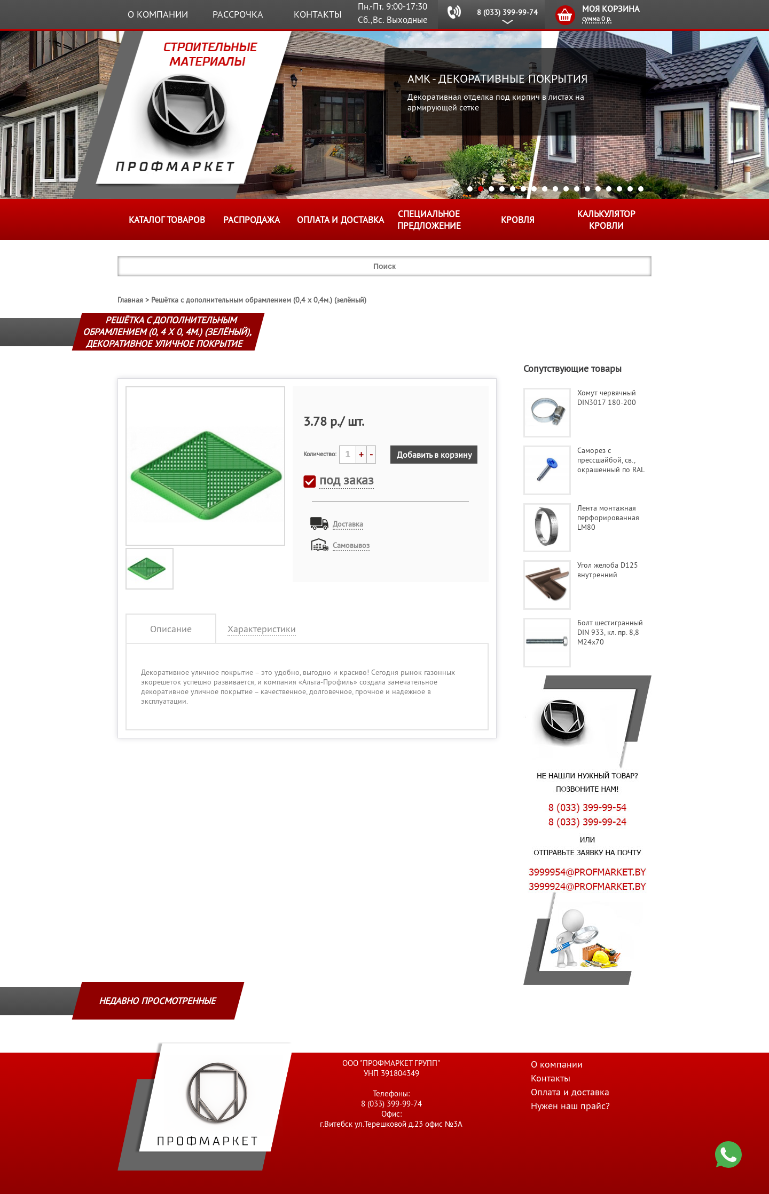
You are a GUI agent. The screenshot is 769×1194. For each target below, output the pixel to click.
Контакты (318, 14)
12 (587, 189)
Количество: (319, 454)
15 (619, 189)
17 (641, 189)
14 (608, 189)
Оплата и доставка (340, 220)
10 (566, 189)
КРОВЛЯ (518, 220)
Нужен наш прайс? (570, 1106)
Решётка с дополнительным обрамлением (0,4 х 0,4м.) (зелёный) (258, 300)
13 (598, 189)
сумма (596, 18)
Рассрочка (238, 14)
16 (630, 189)
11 (576, 189)
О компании (158, 14)
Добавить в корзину (434, 454)
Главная (130, 300)
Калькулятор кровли (606, 220)
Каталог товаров (167, 220)
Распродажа (251, 220)
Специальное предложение (429, 220)
